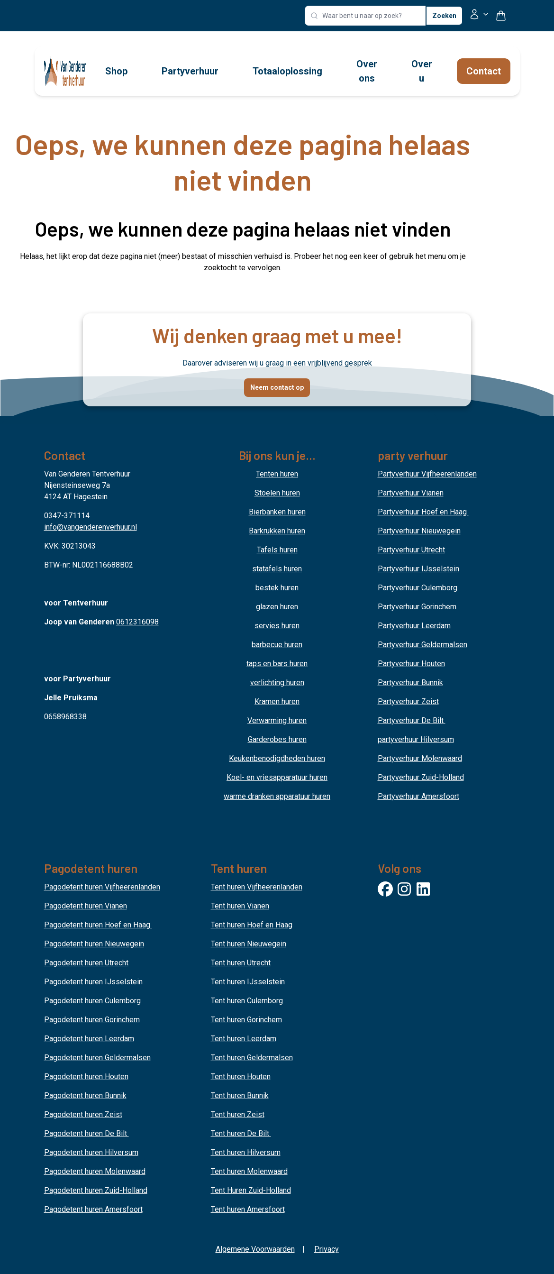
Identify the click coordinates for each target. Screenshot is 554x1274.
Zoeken (444, 15)
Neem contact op (277, 387)
